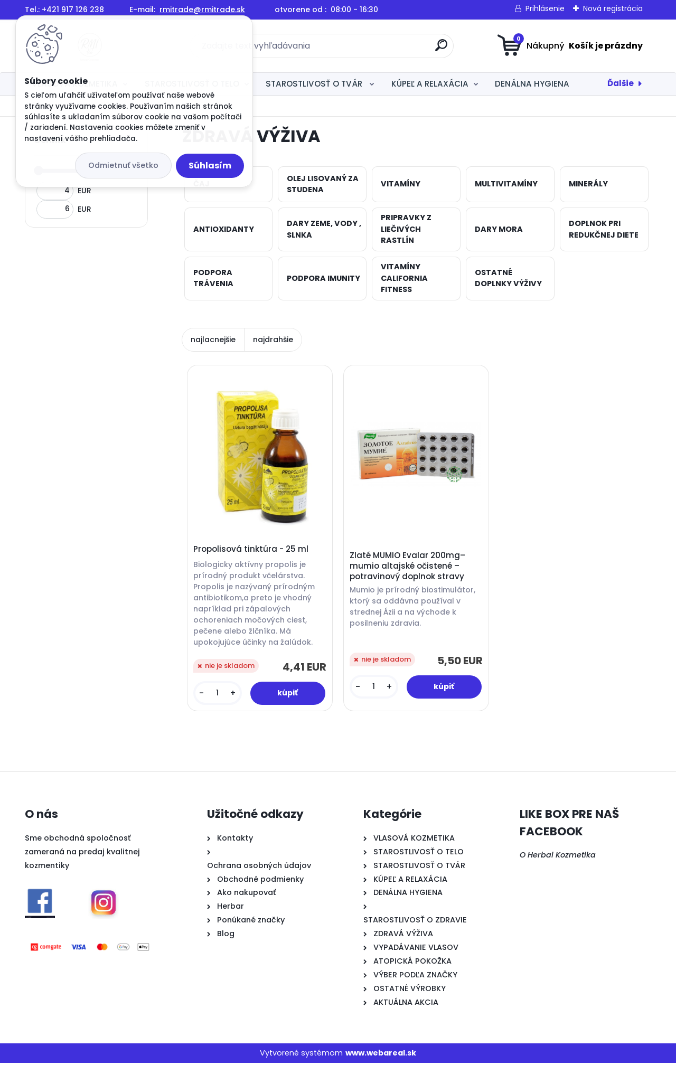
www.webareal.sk (380, 1054)
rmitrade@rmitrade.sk (202, 9)
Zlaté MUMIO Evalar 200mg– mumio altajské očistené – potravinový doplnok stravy (408, 567)
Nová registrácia (613, 8)
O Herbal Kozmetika (558, 857)
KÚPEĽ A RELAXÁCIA (429, 83)
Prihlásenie (545, 8)
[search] (441, 49)
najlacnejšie (213, 339)
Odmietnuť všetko (123, 165)
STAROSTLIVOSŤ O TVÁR (315, 83)
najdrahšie (273, 339)
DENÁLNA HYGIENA (532, 83)
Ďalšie (620, 83)
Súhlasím (210, 165)
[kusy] (217, 694)
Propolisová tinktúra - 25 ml (251, 550)
